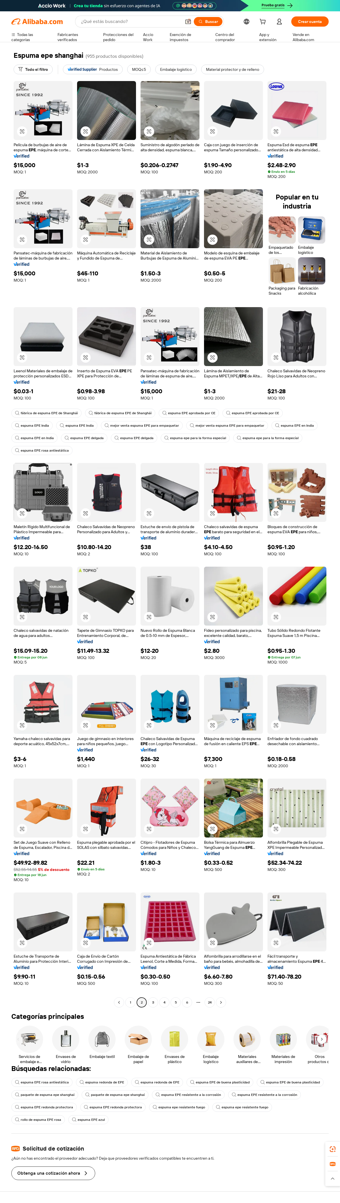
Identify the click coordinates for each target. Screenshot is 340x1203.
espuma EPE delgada (84, 438)
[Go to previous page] (119, 1002)
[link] (332, 1149)
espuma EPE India (32, 425)
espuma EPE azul (88, 1119)
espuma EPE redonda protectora (44, 1107)
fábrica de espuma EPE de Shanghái (46, 413)
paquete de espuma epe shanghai (45, 1095)
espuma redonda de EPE (102, 1082)
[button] (188, 21)
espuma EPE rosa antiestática (42, 450)
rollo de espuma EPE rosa (38, 1119)
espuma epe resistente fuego (179, 1107)
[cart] (264, 22)
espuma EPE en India (294, 425)
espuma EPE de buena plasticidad (220, 1082)
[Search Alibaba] (130, 21)
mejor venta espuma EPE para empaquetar (142, 425)
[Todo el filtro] (33, 69)
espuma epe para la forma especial (195, 438)
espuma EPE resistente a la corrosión (188, 1095)
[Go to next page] (221, 1002)
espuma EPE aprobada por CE (188, 413)
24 (210, 1002)
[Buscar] (208, 21)
